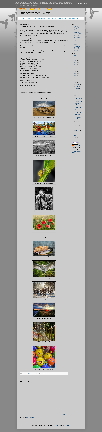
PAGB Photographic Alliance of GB (77, 32)
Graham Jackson (77, 41)
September (78, 90)
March (77, 125)
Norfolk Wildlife (77, 35)
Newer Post (22, 414)
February (77, 128)
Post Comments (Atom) (31, 417)
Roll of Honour (62, 18)
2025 (75, 58)
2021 (75, 66)
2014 (75, 82)
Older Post (65, 414)
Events (48, 18)
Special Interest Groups (40, 18)
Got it (85, 3)
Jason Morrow (57, 425)
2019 (75, 71)
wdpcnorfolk (77, 145)
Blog (24, 18)
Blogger (69, 425)
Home (20, 18)
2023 (75, 62)
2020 (75, 69)
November (78, 86)
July (76, 93)
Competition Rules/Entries (73, 18)
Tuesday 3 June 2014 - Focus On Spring (78, 111)
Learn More (78, 3)
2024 (75, 60)
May (76, 121)
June (76, 95)
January (77, 130)
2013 (75, 133)
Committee (54, 18)
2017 (75, 75)
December (77, 84)
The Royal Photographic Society (77, 28)
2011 (75, 137)
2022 (75, 64)
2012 (75, 135)
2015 (75, 80)
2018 (75, 73)
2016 (75, 78)
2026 (75, 55)
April (76, 123)
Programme (30, 18)
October (77, 88)
